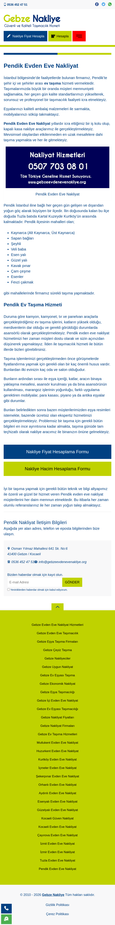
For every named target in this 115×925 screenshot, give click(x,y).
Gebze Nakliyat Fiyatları (57, 717)
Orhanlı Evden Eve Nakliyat (57, 784)
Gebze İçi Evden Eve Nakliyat (57, 700)
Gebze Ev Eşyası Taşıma (57, 675)
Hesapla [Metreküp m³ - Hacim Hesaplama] (60, 36)
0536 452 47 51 (20, 562)
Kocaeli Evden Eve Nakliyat (57, 827)
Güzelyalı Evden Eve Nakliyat (57, 810)
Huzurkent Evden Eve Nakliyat (57, 751)
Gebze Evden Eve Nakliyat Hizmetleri (58, 625)
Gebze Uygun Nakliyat (57, 667)
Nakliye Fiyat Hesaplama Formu (57, 451)
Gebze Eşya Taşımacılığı (57, 692)
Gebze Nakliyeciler (57, 658)
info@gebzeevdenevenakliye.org (60, 562)
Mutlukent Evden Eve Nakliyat (57, 742)
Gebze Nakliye (53, 895)
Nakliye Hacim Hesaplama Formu (57, 468)
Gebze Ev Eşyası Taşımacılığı (57, 709)
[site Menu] (79, 36)
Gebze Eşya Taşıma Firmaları (57, 641)
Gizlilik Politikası (57, 905)
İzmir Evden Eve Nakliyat (57, 852)
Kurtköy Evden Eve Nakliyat (57, 759)
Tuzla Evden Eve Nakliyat (57, 860)
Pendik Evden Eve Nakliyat (57, 869)
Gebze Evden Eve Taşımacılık (57, 633)
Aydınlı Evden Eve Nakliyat (57, 793)
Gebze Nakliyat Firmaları (57, 726)
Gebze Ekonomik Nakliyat (57, 683)
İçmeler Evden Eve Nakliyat (57, 768)
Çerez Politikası (57, 914)
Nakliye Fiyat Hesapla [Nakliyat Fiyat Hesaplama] (25, 36)
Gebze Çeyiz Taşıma (57, 650)
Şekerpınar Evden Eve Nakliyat (57, 776)
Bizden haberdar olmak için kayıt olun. (35, 575)
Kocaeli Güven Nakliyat (57, 818)
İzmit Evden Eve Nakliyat (57, 843)
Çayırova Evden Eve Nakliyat (57, 835)
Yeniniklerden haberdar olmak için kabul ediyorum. (37, 589)
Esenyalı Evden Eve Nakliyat (57, 801)
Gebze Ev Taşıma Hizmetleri (57, 734)
